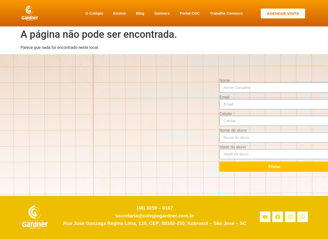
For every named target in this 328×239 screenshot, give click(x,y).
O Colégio (94, 13)
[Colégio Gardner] (114, 125)
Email (224, 97)
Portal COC (190, 13)
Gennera (162, 13)
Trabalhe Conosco (226, 13)
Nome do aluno (233, 130)
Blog (140, 13)
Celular (225, 114)
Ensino (119, 13)
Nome (224, 81)
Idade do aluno (232, 147)
